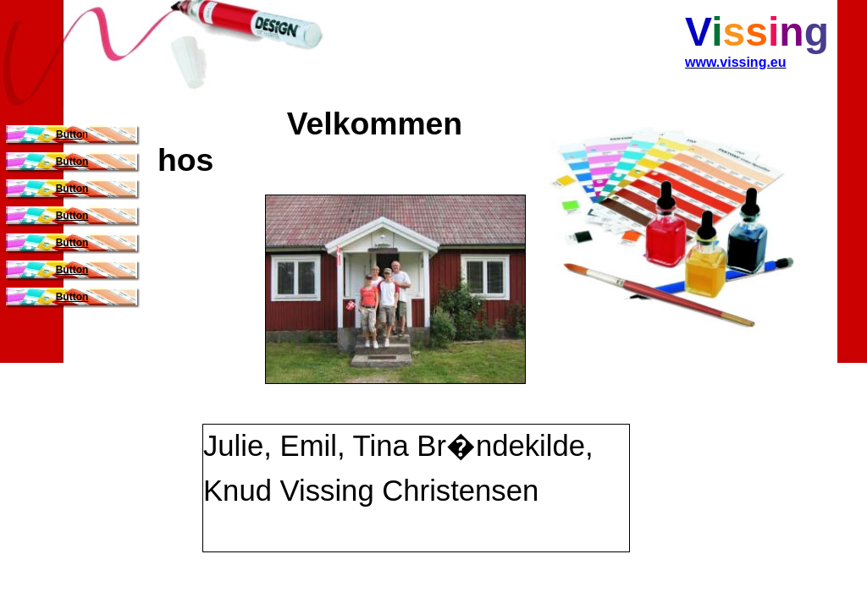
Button (72, 161)
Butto (69, 134)
